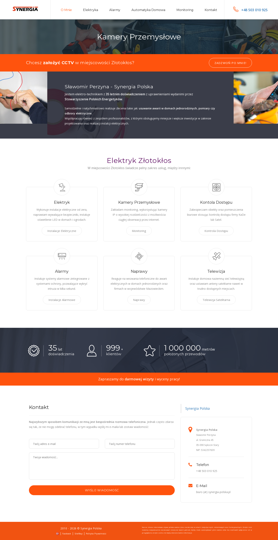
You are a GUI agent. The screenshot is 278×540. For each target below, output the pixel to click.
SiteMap (79, 533)
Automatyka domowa (148, 10)
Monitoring (184, 10)
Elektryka (90, 10)
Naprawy (139, 300)
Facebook (66, 533)
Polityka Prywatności (96, 533)
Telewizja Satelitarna (216, 300)
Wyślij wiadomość (102, 490)
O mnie (66, 10)
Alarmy (114, 10)
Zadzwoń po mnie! (230, 63)
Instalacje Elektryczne (61, 231)
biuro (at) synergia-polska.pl (213, 492)
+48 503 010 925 (250, 10)
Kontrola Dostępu (216, 231)
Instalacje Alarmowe (61, 300)
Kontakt (211, 10)
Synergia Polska (197, 408)
